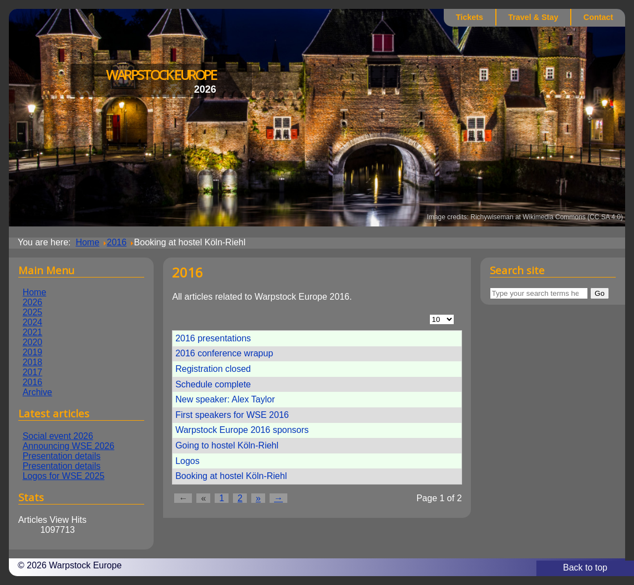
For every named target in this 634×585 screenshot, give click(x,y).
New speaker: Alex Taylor (225, 399)
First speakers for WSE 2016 (232, 415)
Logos (187, 461)
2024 (33, 322)
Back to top (585, 567)
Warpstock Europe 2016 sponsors (241, 430)
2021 (33, 332)
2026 (33, 302)
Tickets (469, 17)
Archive (37, 392)
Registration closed (213, 369)
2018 (33, 362)
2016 (33, 382)
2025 (33, 312)
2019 (33, 352)
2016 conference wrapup (224, 353)
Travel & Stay (533, 17)
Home (35, 292)
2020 (33, 342)
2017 (33, 372)
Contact (598, 17)
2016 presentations (213, 338)
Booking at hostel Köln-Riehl (231, 476)
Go (600, 293)
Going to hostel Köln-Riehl (226, 445)
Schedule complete (213, 384)
